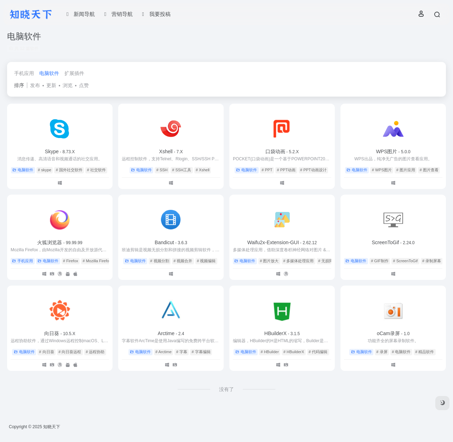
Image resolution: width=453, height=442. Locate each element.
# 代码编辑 (318, 352)
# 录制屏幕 (431, 261)
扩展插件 (74, 73)
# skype (44, 170)
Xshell (171, 151)
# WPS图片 (382, 170)
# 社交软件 (96, 170)
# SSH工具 (181, 170)
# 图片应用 (405, 170)
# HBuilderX (293, 352)
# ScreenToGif (405, 261)
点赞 (84, 85)
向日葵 (59, 333)
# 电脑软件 (401, 352)
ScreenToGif (393, 242)
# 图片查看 (429, 170)
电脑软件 (49, 73)
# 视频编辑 (206, 261)
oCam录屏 (393, 333)
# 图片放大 (269, 261)
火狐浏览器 (59, 242)
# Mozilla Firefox (97, 261)
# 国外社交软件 (69, 170)
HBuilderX (282, 333)
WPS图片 (393, 151)
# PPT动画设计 (313, 170)
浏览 (68, 85)
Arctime (171, 333)
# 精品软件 (424, 352)
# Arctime (163, 352)
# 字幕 (181, 352)
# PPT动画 (286, 170)
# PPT (267, 170)
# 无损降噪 (327, 261)
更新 (51, 85)
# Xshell (203, 170)
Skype (60, 151)
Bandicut (171, 242)
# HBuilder (269, 352)
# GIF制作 (380, 261)
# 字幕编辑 (201, 352)
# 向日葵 (46, 352)
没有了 (226, 389)
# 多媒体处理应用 (298, 261)
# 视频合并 (182, 261)
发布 (35, 85)
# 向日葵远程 (69, 352)
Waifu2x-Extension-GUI (282, 242)
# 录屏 (381, 352)
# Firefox (70, 261)
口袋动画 (282, 151)
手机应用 (24, 73)
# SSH (162, 170)
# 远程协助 (95, 352)
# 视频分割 (159, 261)
